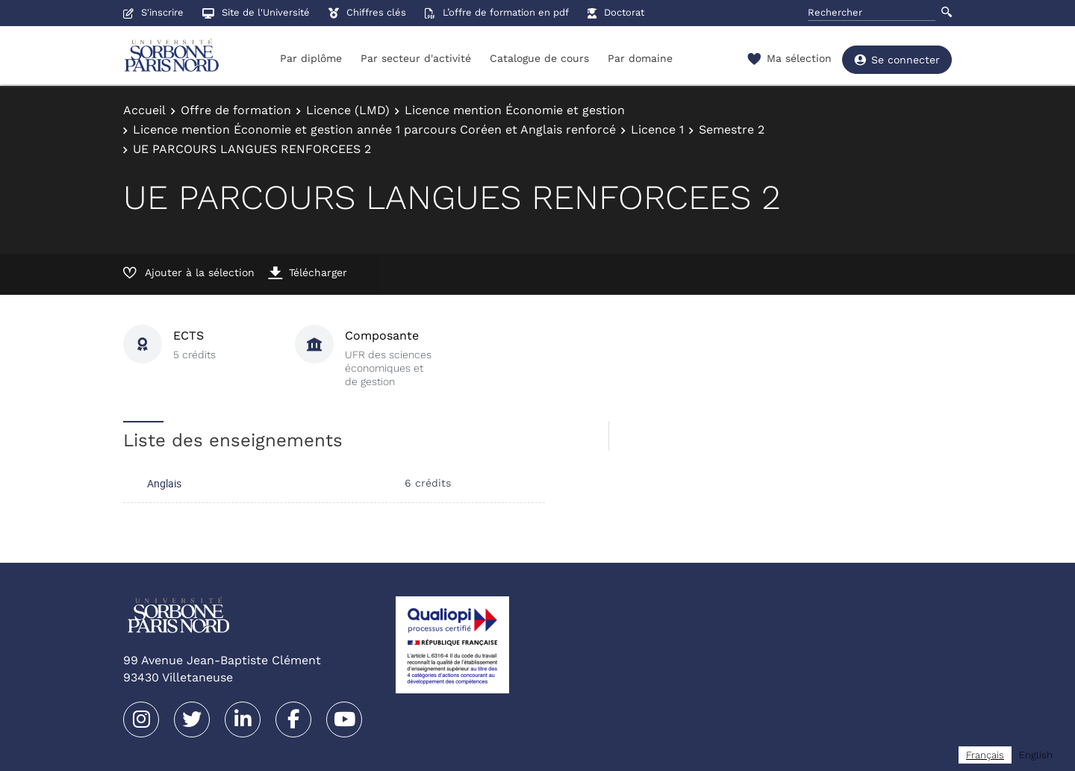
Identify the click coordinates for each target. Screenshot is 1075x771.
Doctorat (616, 12)
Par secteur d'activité (416, 58)
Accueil (144, 110)
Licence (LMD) (348, 110)
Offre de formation (236, 110)
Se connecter (897, 60)
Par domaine (640, 58)
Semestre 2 (731, 129)
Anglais (164, 483)
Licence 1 (657, 129)
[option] (1036, 755)
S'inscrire (153, 12)
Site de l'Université (256, 12)
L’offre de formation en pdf (497, 12)
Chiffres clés (367, 12)
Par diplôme (311, 58)
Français (985, 755)
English (1036, 755)
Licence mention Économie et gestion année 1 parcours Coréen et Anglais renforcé (374, 129)
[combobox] (985, 755)
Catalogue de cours (539, 58)
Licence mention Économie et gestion (515, 110)
